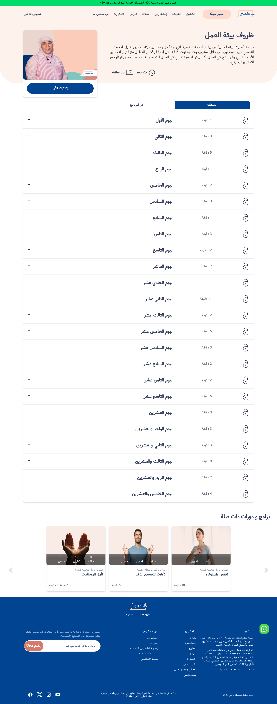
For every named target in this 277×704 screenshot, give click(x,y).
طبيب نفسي (189, 664)
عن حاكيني (100, 14)
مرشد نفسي (190, 675)
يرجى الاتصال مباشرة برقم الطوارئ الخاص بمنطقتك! (126, 695)
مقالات (145, 14)
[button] (10, 561)
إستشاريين (160, 14)
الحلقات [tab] (212, 105)
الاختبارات (119, 14)
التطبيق (190, 14)
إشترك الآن (60, 88)
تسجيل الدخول (32, 14)
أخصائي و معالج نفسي (185, 670)
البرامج (133, 14)
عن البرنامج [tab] (136, 105)
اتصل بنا (154, 643)
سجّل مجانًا (216, 14)
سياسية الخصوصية (148, 654)
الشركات (176, 14)
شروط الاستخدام (149, 659)
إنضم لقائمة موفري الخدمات (144, 648)
